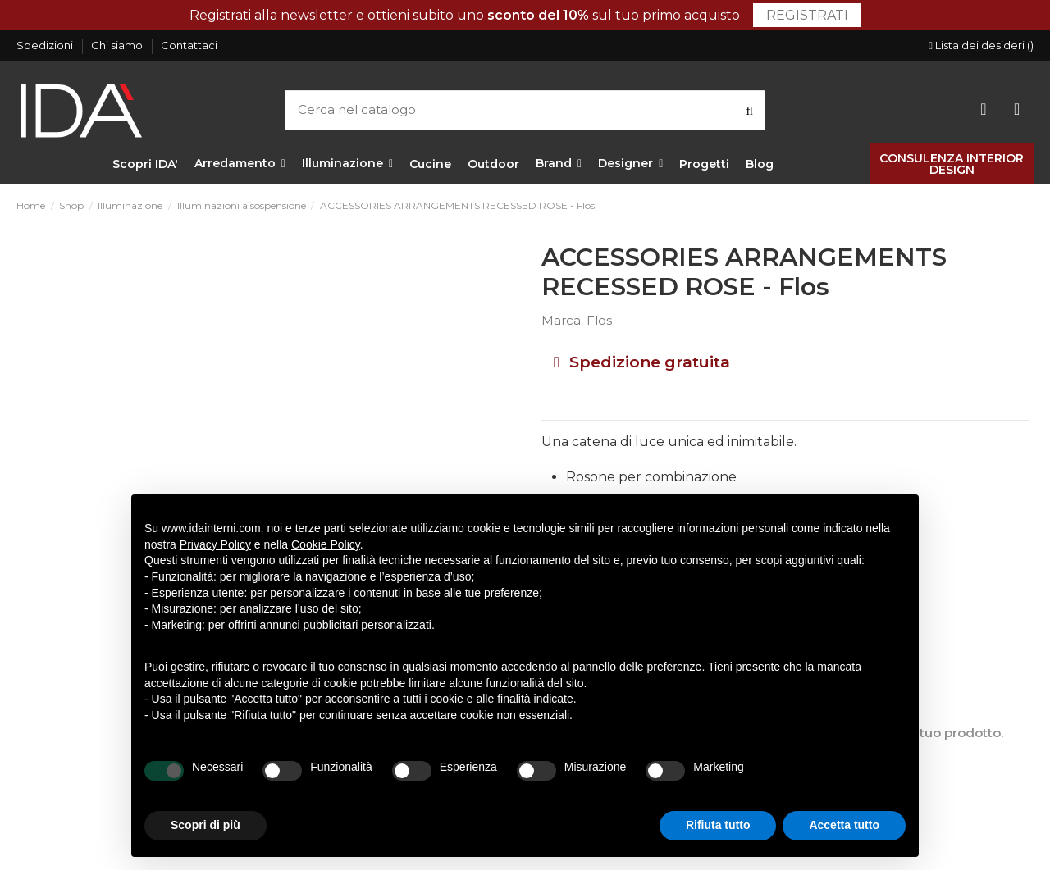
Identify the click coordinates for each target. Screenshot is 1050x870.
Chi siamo (118, 45)
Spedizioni (45, 45)
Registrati (807, 15)
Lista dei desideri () (981, 45)
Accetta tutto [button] (844, 824)
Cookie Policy (325, 544)
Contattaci (189, 45)
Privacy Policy (215, 544)
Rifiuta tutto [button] (718, 824)
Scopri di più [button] (205, 824)
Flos (599, 320)
